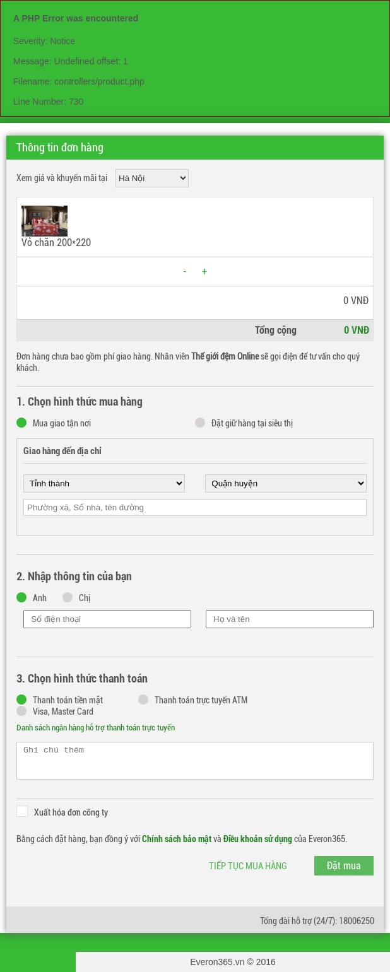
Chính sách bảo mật (176, 839)
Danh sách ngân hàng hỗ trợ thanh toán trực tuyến (95, 727)
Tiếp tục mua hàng (248, 866)
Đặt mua (344, 866)
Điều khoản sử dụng (257, 839)
